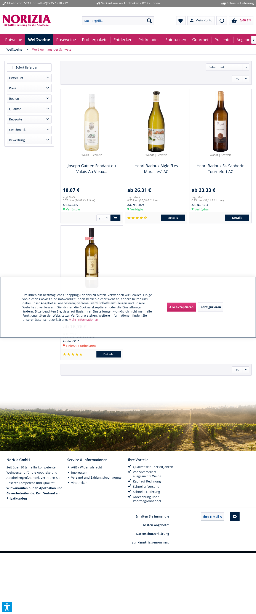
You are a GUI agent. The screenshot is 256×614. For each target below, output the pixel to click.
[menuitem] (118, 20)
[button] (7, 607)
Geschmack (17, 130)
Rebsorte (15, 119)
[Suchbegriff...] (118, 20)
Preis (12, 88)
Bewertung (17, 140)
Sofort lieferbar (27, 67)
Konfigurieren (210, 307)
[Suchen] (149, 20)
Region (14, 98)
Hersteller (16, 78)
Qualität (15, 109)
